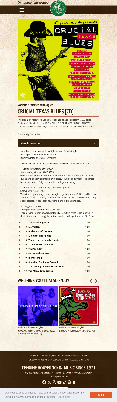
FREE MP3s (45, 359)
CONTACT (35, 355)
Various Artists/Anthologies (35, 105)
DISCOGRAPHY (60, 359)
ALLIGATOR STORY (79, 359)
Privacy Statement (83, 372)
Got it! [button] (101, 395)
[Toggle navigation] (22, 9)
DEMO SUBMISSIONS (76, 355)
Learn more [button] (63, 397)
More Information (30, 143)
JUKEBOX (32, 359)
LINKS (45, 355)
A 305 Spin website (58, 376)
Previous (90, 280)
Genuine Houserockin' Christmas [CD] (77, 331)
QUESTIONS (56, 355)
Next (96, 280)
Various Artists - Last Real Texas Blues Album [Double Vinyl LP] (36, 332)
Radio (35, 3)
